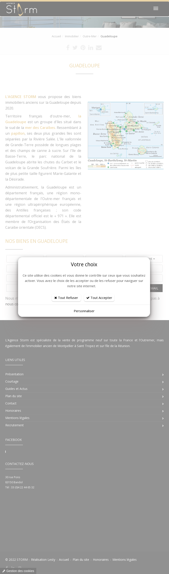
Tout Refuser (66, 297)
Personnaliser (84, 311)
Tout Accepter (99, 297)
